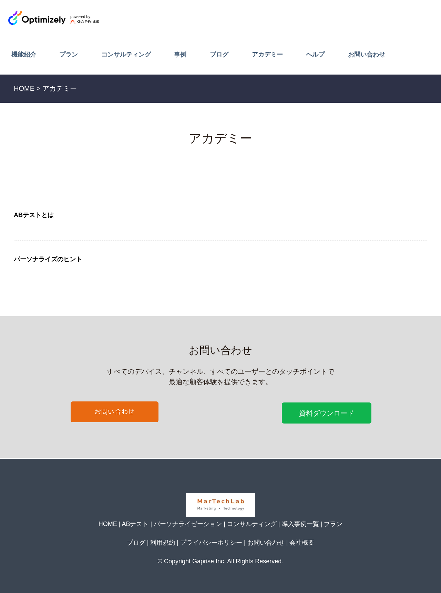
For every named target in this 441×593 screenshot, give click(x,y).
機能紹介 (23, 54)
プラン (68, 54)
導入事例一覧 (300, 524)
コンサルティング (126, 54)
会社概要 (301, 542)
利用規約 (162, 542)
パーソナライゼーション (188, 524)
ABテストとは (34, 215)
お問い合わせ (366, 54)
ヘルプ (315, 54)
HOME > (27, 88)
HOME (108, 524)
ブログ (219, 54)
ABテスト (135, 524)
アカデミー (267, 54)
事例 (180, 54)
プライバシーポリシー (211, 542)
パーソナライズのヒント (48, 259)
